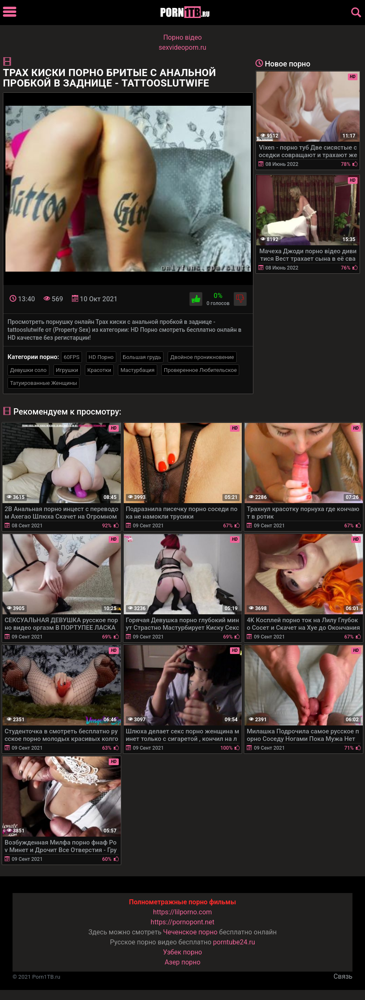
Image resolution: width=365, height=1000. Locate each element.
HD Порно (101, 357)
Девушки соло (28, 370)
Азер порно (183, 962)
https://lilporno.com (182, 912)
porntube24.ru (234, 942)
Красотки (99, 370)
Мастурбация (137, 370)
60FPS (71, 357)
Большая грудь (142, 357)
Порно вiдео (182, 37)
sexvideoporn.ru (183, 47)
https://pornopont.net (182, 922)
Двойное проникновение (202, 357)
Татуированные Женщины (43, 383)
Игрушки (67, 370)
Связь (343, 976)
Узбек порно (182, 952)
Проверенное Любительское (200, 370)
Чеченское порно (190, 932)
